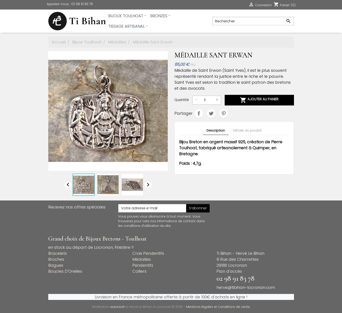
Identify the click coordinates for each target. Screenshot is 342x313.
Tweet (211, 113)
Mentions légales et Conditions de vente (218, 307)
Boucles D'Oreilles (65, 271)
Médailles (141, 259)
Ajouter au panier (259, 100)
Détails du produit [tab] (247, 130)
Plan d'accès (229, 271)
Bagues (55, 265)
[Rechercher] (253, 21)
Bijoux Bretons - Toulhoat (116, 238)
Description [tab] (216, 130)
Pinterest (223, 113)
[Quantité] (206, 100)
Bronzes (160, 16)
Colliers (139, 271)
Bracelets (57, 253)
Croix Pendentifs (148, 253)
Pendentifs (142, 265)
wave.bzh (118, 307)
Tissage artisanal (127, 26)
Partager (198, 113)
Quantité (181, 99)
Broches (56, 259)
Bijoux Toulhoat (127, 16)
